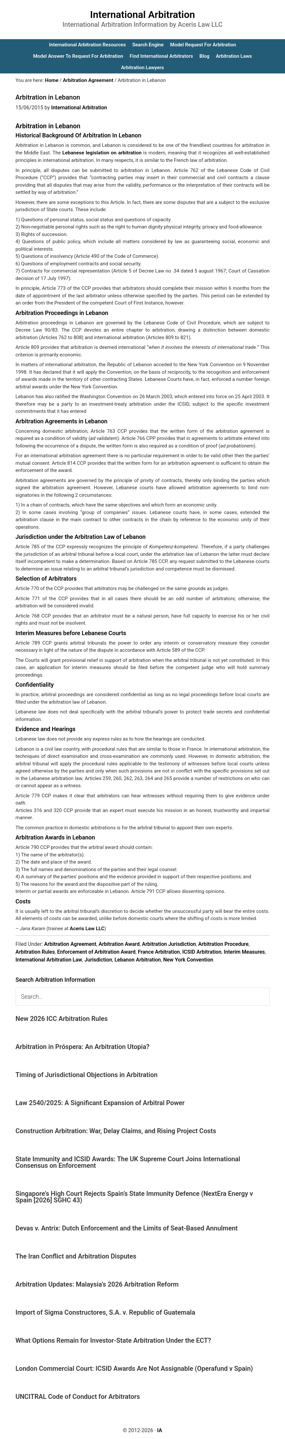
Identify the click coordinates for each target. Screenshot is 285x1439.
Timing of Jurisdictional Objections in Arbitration (87, 1074)
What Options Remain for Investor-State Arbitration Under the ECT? (113, 1340)
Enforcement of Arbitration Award (96, 951)
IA (159, 1430)
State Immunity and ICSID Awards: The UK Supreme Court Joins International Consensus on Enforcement (128, 1161)
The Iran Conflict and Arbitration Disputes (76, 1255)
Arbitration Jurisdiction (169, 943)
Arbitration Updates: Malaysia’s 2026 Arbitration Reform (97, 1284)
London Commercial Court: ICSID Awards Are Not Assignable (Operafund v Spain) (134, 1368)
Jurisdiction (98, 959)
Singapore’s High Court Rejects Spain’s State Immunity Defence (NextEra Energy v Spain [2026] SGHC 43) (134, 1196)
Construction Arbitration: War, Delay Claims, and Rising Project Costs (116, 1130)
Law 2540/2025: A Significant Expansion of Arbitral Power (100, 1102)
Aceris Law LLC (86, 928)
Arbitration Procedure (223, 943)
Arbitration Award (119, 943)
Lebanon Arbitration (137, 959)
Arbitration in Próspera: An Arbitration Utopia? (83, 1046)
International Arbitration (142, 14)
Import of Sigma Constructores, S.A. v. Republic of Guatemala (105, 1312)
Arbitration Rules (35, 951)
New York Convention (188, 959)
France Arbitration (159, 951)
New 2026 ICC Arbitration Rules (62, 1018)
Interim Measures (244, 951)
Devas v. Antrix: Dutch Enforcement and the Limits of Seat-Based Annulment (127, 1227)
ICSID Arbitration (201, 951)
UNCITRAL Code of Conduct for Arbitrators (78, 1396)
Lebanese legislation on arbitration (101, 152)
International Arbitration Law (49, 959)
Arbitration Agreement (70, 943)
